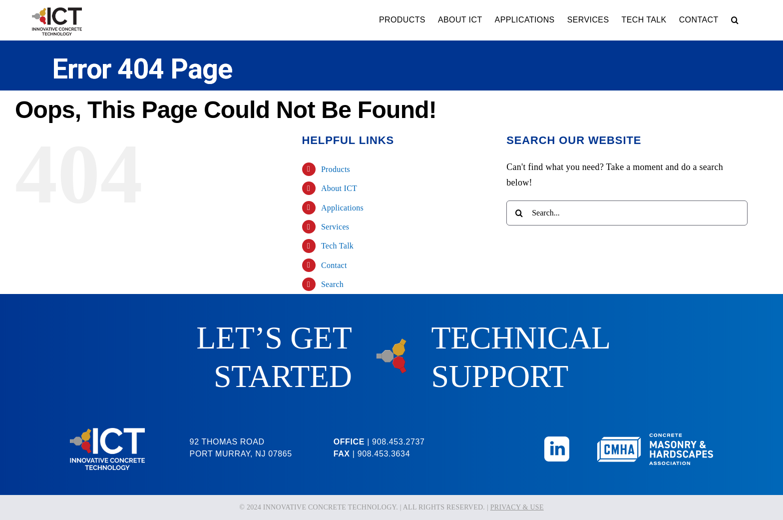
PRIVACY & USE (517, 507)
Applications (342, 208)
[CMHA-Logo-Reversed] (655, 438)
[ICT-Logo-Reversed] (107, 433)
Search (332, 284)
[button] (735, 20)
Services (335, 226)
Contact (334, 265)
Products (335, 169)
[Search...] (627, 213)
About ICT (339, 188)
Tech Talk (337, 246)
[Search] (518, 213)
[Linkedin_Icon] (556, 441)
